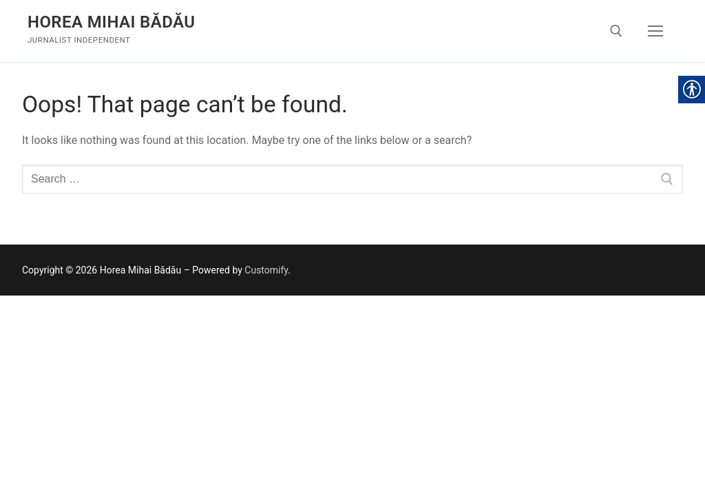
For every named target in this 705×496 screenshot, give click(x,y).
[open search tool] (616, 31)
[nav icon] (655, 31)
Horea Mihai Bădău (111, 22)
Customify (266, 270)
